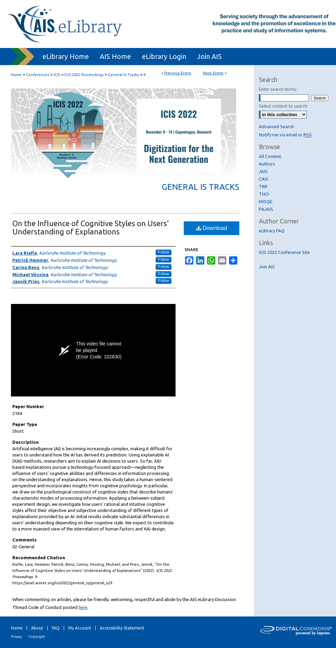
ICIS (57, 75)
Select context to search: (283, 105)
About (37, 628)
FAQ (56, 628)
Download (211, 228)
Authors (267, 163)
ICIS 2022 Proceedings (84, 75)
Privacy (16, 636)
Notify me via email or (285, 134)
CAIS (263, 178)
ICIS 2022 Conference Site (284, 252)
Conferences (38, 75)
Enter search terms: (278, 89)
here (83, 607)
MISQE (265, 201)
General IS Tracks (124, 75)
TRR (263, 186)
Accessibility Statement (122, 628)
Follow (163, 252)
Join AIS (267, 266)
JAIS (263, 171)
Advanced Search (276, 126)
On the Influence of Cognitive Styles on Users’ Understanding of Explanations (90, 227)
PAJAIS (266, 209)
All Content (270, 156)
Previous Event (177, 73)
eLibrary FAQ (272, 230)
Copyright (36, 636)
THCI (264, 194)
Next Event (213, 73)
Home (16, 75)
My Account (79, 628)
